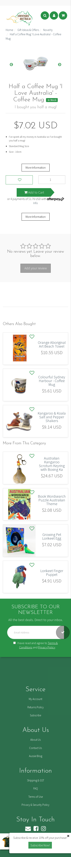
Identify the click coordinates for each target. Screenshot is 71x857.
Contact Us (35, 748)
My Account (35, 699)
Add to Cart (34, 192)
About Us (35, 739)
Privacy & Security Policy (35, 805)
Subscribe (35, 715)
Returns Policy (35, 707)
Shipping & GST (35, 780)
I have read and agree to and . (35, 645)
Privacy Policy (46, 647)
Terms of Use (35, 796)
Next (60, 65)
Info (35, 203)
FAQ (35, 788)
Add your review (35, 268)
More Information (36, 167)
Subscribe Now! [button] (40, 845)
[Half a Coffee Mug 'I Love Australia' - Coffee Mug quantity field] (52, 179)
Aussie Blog (35, 756)
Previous (11, 65)
